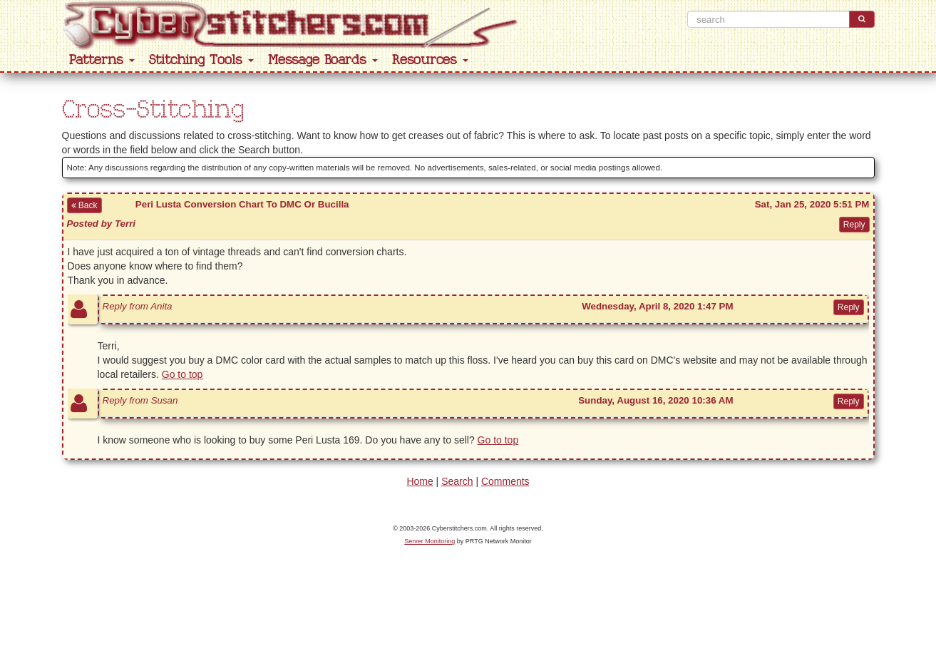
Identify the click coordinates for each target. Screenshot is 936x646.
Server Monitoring (429, 541)
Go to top (182, 374)
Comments (505, 481)
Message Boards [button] (323, 60)
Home (419, 481)
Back (84, 205)
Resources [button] (430, 60)
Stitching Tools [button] (201, 60)
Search (457, 481)
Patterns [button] (102, 60)
